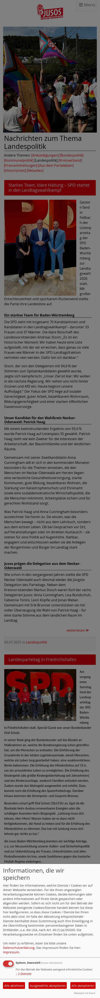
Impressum (11, 952)
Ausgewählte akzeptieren (48, 986)
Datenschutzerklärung (19, 948)
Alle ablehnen (14, 986)
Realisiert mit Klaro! (84, 993)
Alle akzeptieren (82, 986)
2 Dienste (23, 974)
